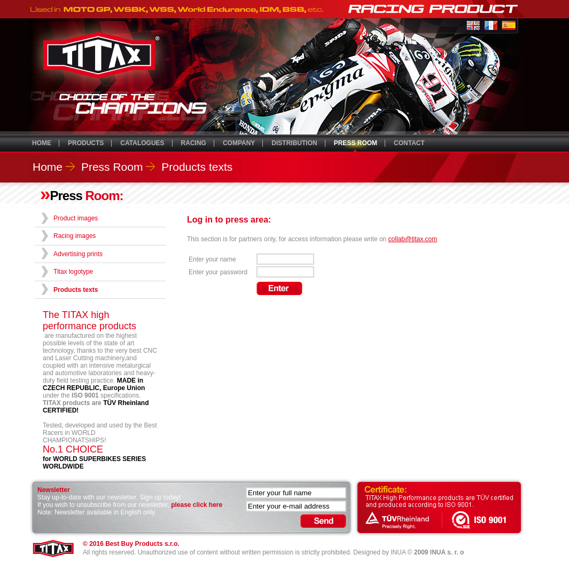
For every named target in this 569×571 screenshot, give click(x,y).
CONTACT (409, 143)
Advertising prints (78, 254)
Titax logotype (73, 271)
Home (48, 167)
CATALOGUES (142, 143)
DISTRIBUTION (294, 143)
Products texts (196, 167)
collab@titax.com (413, 239)
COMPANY (239, 143)
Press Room (112, 167)
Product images (75, 218)
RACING (193, 143)
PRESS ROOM (355, 143)
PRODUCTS (86, 143)
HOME (41, 143)
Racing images (74, 236)
